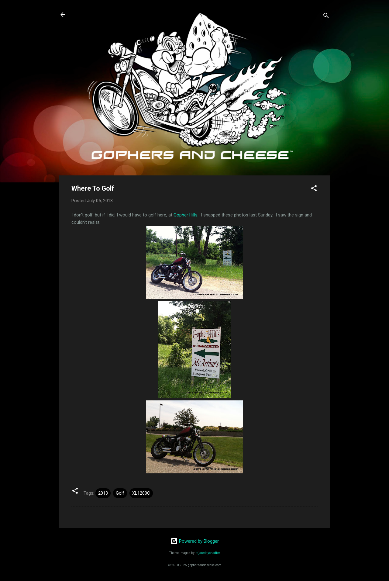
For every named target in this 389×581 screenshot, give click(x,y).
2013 (103, 493)
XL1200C (141, 493)
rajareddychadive (207, 553)
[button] (314, 189)
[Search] (326, 16)
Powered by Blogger (194, 541)
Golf (120, 493)
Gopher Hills (186, 215)
